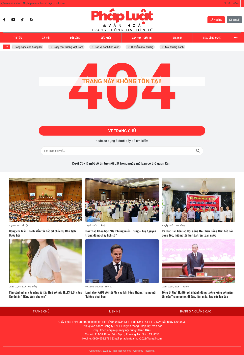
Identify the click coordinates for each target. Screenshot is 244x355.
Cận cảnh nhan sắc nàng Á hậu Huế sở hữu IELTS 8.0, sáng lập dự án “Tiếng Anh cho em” (45, 294)
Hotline (216, 19)
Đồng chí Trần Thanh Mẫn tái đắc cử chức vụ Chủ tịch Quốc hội (42, 233)
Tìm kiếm (198, 150)
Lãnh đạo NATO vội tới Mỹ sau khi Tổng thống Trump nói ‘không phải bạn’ (120, 294)
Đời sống (180, 225)
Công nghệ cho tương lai (28, 47)
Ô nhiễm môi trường (143, 47)
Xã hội (25, 225)
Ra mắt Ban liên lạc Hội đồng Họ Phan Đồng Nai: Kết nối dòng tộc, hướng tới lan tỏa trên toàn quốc (197, 233)
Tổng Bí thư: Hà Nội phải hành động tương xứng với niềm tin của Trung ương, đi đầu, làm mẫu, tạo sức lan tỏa (197, 294)
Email (234, 19)
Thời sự (108, 286)
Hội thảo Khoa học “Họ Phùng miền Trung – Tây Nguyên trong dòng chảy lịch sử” (120, 233)
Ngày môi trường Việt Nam (69, 47)
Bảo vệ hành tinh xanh (108, 47)
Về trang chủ (122, 130)
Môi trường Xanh (175, 47)
